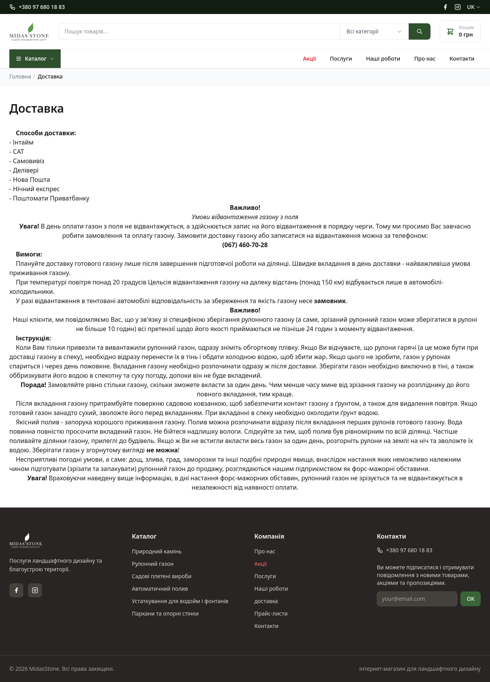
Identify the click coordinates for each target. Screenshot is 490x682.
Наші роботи (383, 58)
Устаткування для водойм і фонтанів (180, 601)
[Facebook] (445, 7)
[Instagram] (458, 7)
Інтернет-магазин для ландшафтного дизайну (420, 668)
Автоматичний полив (160, 588)
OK (470, 598)
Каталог (35, 58)
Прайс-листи (271, 613)
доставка (266, 601)
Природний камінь (157, 551)
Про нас (425, 58)
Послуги (341, 58)
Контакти (462, 58)
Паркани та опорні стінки (165, 613)
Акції (309, 58)
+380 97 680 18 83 (37, 6)
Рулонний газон (152, 563)
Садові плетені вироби (161, 576)
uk (474, 6)
